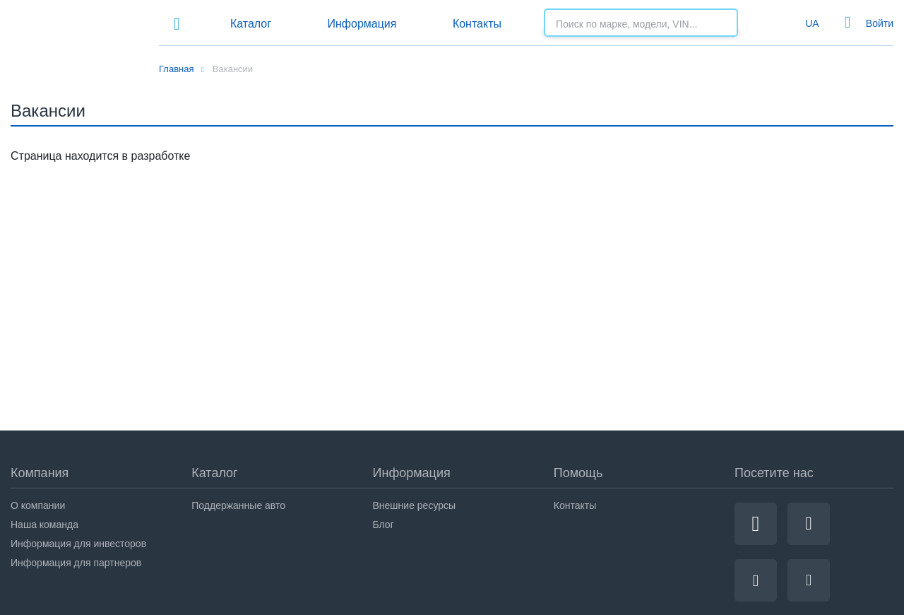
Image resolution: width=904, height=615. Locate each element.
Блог (383, 524)
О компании (38, 505)
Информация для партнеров (76, 562)
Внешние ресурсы (414, 505)
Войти (879, 23)
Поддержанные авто (238, 505)
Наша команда (44, 524)
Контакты (477, 24)
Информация (361, 24)
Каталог (250, 24)
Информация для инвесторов (78, 543)
